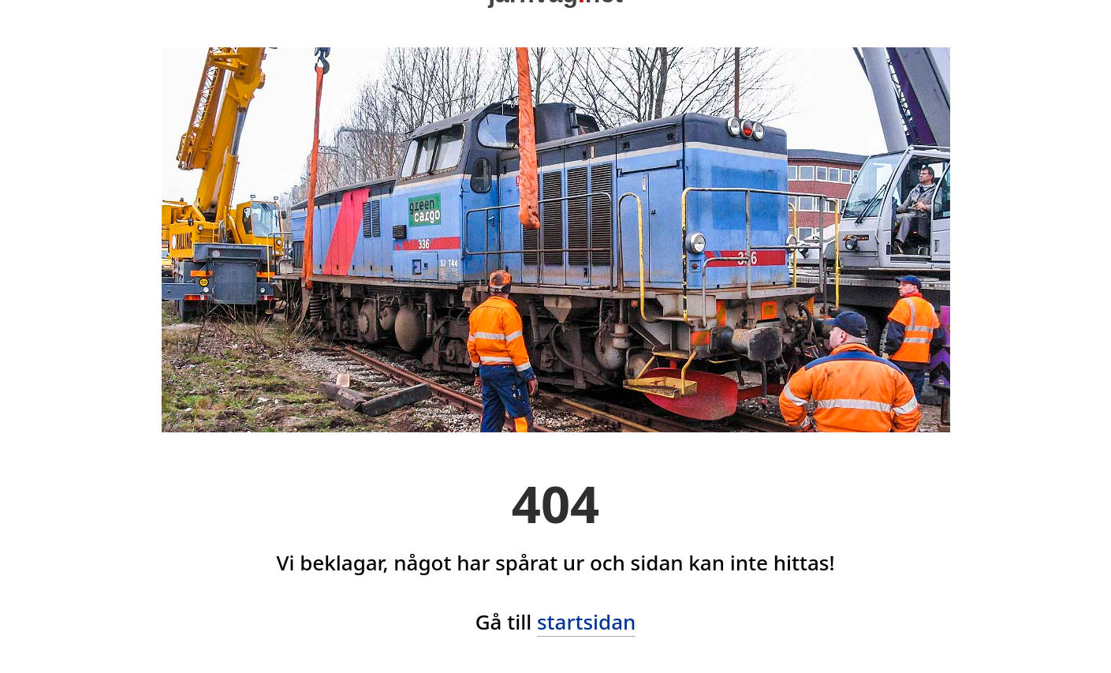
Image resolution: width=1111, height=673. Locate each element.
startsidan (586, 622)
